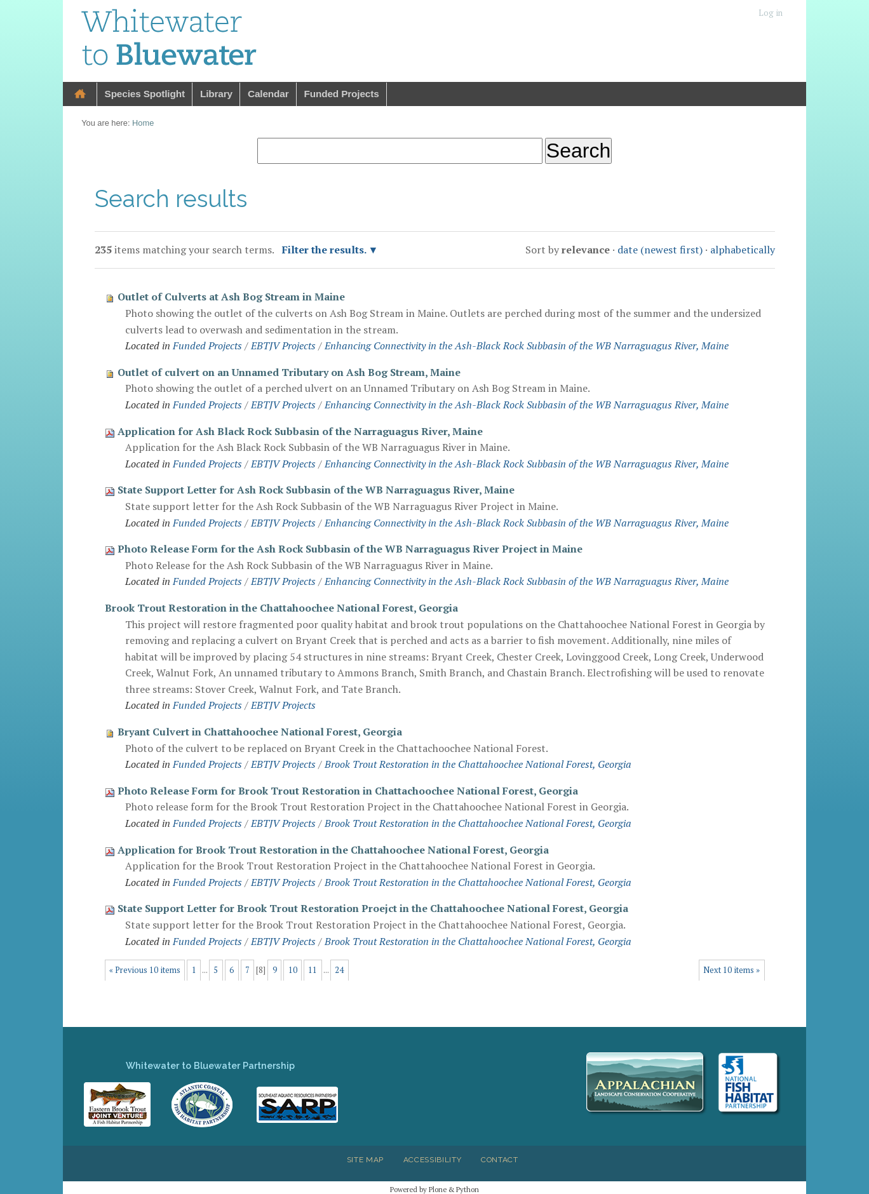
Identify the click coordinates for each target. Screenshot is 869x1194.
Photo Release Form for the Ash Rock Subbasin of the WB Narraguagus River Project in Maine (350, 549)
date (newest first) (660, 250)
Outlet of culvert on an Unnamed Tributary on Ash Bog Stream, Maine (289, 372)
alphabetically (742, 250)
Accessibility (432, 1159)
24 (339, 970)
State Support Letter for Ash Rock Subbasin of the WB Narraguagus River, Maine (316, 490)
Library (216, 93)
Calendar (268, 93)
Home (80, 94)
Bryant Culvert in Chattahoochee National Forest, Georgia (260, 732)
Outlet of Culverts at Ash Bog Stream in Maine (231, 297)
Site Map (365, 1159)
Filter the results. (325, 250)
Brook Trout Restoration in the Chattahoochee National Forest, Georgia (281, 608)
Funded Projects (341, 93)
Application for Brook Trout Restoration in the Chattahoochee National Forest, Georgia (333, 850)
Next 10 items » (731, 970)
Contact (499, 1159)
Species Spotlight (145, 93)
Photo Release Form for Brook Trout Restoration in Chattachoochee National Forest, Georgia (348, 791)
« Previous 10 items (144, 970)
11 (312, 970)
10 (292, 970)
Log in (770, 13)
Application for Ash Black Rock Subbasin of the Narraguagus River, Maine (300, 431)
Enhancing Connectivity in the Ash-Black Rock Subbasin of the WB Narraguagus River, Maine (527, 345)
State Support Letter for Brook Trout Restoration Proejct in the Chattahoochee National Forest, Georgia (373, 908)
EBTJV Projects (283, 345)
